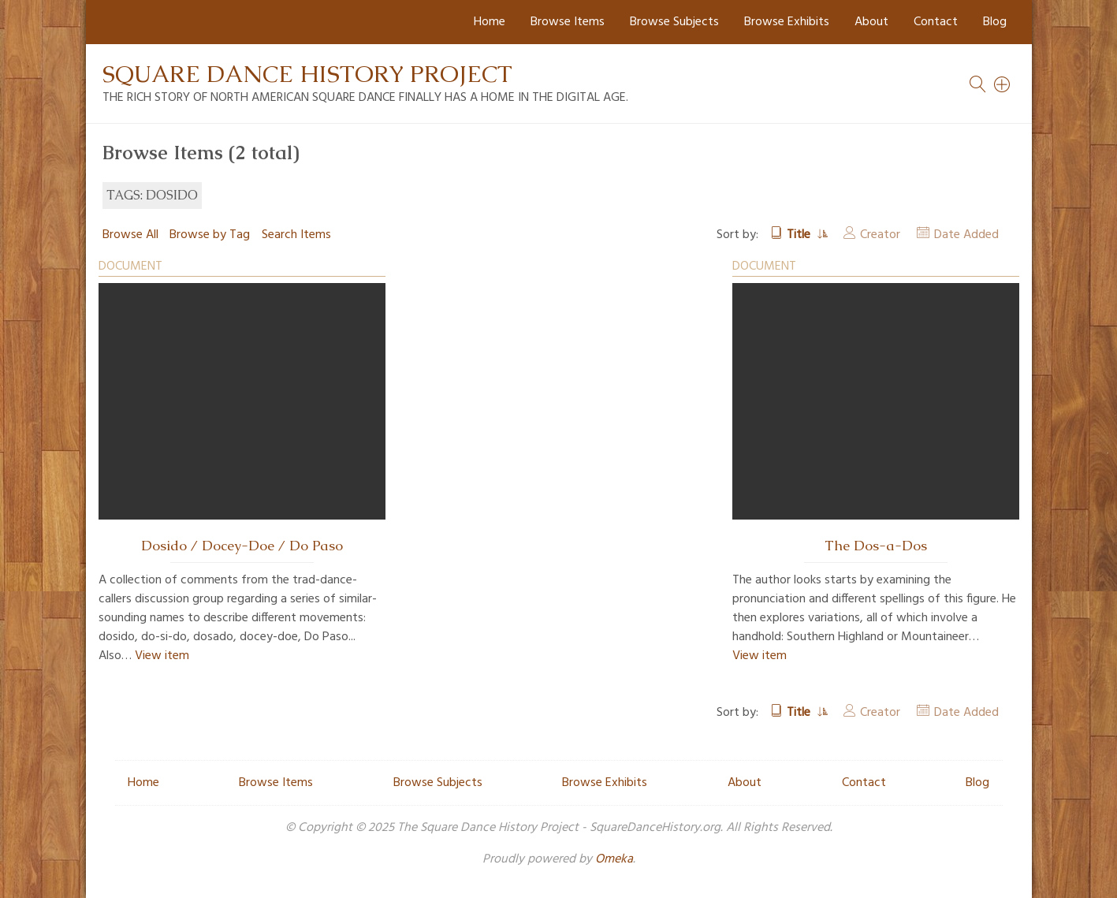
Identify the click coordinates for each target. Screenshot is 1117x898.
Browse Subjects (674, 22)
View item (162, 655)
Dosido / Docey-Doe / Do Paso (242, 545)
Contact (936, 22)
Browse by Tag (209, 235)
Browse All (130, 235)
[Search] (1002, 84)
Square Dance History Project (307, 73)
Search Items (296, 235)
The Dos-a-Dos (876, 545)
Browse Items (568, 22)
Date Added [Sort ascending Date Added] (966, 235)
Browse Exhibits (786, 22)
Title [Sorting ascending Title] (800, 235)
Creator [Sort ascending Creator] (880, 235)
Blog (995, 22)
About (871, 22)
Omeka (614, 859)
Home (489, 22)
